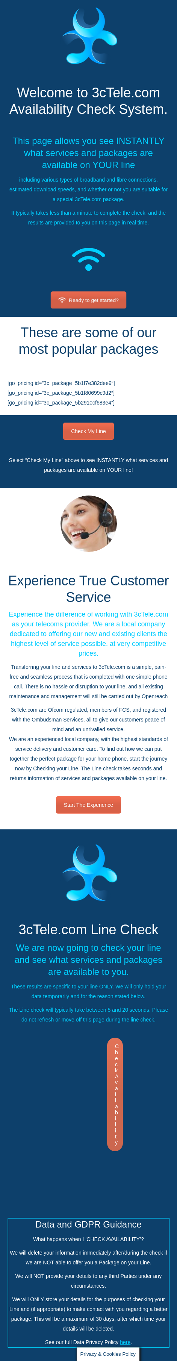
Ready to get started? (88, 300)
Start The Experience (88, 805)
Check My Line (88, 431)
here (125, 1342)
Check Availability (117, 1094)
